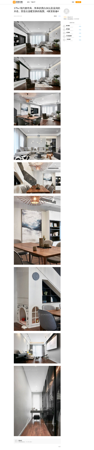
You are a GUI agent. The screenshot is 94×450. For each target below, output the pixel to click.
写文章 (78, 2)
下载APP (33, 2)
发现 (28, 2)
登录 (73, 2)
